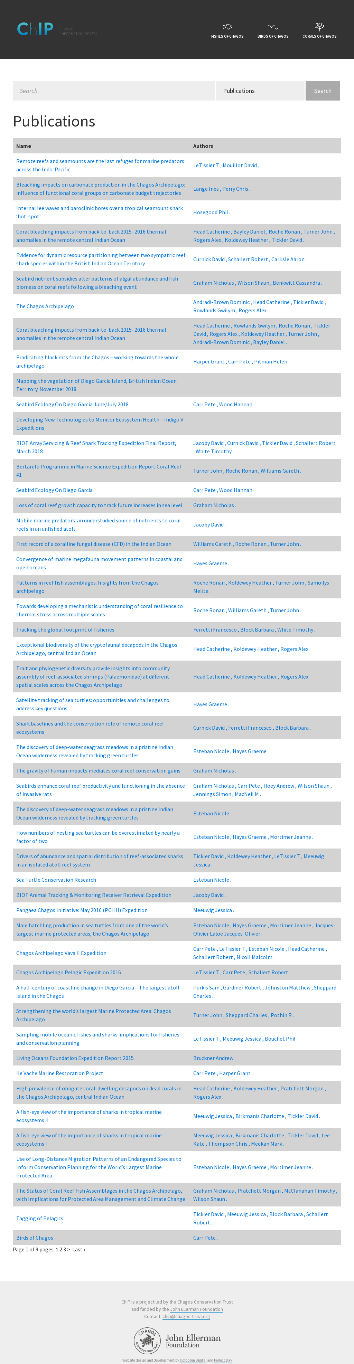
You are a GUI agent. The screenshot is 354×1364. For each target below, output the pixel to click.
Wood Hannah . (236, 404)
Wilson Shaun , (255, 282)
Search (323, 91)
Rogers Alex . (254, 310)
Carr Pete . (205, 1237)
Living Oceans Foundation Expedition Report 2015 (75, 1057)
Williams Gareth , (214, 543)
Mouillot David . (241, 165)
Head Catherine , (213, 231)
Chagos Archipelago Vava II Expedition (61, 952)
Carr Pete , (241, 361)
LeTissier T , (208, 165)
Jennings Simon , (214, 793)
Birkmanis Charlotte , (261, 1115)
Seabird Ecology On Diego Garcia (54, 489)
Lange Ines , (207, 188)
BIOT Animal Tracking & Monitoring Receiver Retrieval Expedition (93, 894)
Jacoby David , (210, 442)
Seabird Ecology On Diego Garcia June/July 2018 (72, 404)
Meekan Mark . (267, 1143)
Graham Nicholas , (215, 282)
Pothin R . (282, 1015)
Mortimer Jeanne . (291, 836)
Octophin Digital (193, 1360)
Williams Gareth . (281, 470)
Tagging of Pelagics (39, 1218)
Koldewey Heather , (248, 239)
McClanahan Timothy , (310, 1190)
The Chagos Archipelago (45, 306)
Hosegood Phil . (211, 212)
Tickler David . (288, 239)
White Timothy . (215, 451)
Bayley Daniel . (270, 342)
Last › (78, 1249)
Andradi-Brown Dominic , (223, 302)
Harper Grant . (236, 1073)
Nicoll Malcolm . (255, 957)
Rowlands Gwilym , (216, 310)
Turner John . (285, 543)
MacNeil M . (248, 793)
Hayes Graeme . (211, 563)
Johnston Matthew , (289, 987)
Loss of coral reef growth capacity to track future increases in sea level (99, 505)
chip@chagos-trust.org (186, 1316)
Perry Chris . (236, 188)
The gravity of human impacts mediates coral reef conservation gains (98, 770)
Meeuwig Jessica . (213, 910)
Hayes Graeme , (251, 836)
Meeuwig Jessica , (244, 1038)
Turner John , (319, 231)
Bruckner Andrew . (214, 1057)
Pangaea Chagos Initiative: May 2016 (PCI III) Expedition (82, 910)
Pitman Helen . (271, 361)
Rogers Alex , (209, 239)
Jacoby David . (209, 524)
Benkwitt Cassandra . (297, 282)
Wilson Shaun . (210, 1198)
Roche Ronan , (286, 231)
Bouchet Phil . (281, 1038)
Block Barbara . (293, 727)
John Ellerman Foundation (196, 1309)
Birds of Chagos (34, 1237)
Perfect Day (223, 1360)
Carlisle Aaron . (289, 259)
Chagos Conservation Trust (205, 1302)
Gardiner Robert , (244, 987)
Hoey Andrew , (280, 785)
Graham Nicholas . (214, 505)
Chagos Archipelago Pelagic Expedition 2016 (68, 972)
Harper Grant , (210, 361)
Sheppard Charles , (248, 1015)
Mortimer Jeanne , (292, 925)
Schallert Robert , (249, 259)
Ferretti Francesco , (216, 629)
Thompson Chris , (229, 1143)
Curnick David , (210, 259)
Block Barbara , (258, 629)
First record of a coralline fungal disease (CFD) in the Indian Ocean (93, 543)
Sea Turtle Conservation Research (56, 879)
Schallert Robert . (269, 972)
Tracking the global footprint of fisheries (65, 629)
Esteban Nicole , (213, 751)
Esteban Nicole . (212, 813)
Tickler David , (309, 302)
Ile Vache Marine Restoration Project (59, 1073)
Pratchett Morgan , (303, 1088)
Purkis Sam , (208, 987)
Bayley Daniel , (251, 231)
